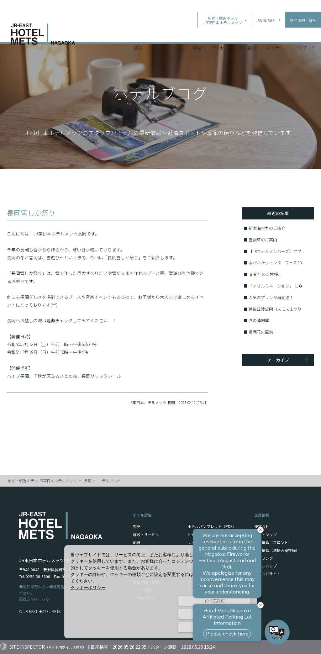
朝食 (197, 34)
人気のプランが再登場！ (271, 297)
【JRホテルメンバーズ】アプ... (276, 251)
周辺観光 (247, 34)
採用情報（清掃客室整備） (276, 550)
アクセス (220, 34)
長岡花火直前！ (263, 332)
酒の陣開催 (259, 320)
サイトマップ (265, 534)
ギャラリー (277, 34)
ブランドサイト (267, 573)
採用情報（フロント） (273, 542)
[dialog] (160, 591)
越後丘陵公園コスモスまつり (275, 309)
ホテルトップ (265, 565)
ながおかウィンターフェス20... (276, 263)
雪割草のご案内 (263, 240)
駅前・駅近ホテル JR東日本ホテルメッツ (42, 480)
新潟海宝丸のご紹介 (267, 228)
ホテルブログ (109, 480)
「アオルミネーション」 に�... (277, 286)
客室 (138, 34)
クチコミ (307, 34)
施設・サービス (167, 34)
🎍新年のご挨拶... (265, 274)
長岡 (87, 480)
